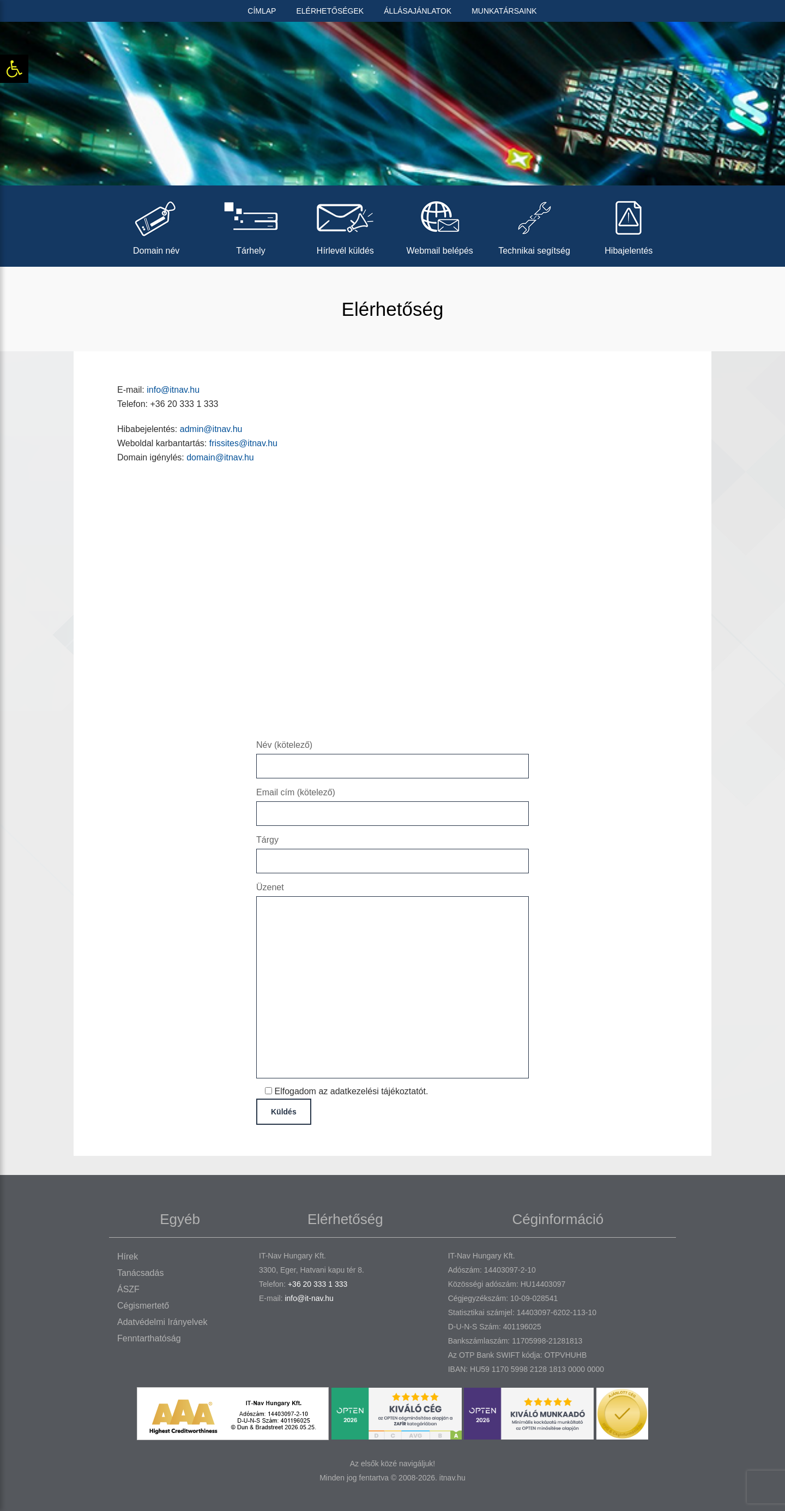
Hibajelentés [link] (629, 224)
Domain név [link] (156, 224)
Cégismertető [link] (143, 1305)
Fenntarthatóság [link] (149, 1338)
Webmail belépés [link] (440, 224)
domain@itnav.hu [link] (220, 457)
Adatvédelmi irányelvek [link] (162, 1322)
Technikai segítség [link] (534, 224)
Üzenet (392, 981)
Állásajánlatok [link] (417, 11)
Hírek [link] (127, 1256)
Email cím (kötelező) (392, 803)
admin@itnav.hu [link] (211, 429)
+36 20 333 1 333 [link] (317, 1284)
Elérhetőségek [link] (330, 11)
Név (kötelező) (392, 755)
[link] (14, 69)
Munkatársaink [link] (504, 11)
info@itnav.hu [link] (173, 389)
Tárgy (392, 850)
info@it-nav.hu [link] (309, 1298)
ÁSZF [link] (128, 1289)
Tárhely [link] (250, 224)
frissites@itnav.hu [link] (243, 443)
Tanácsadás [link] (140, 1273)
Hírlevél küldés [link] (345, 224)
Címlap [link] (261, 11)
